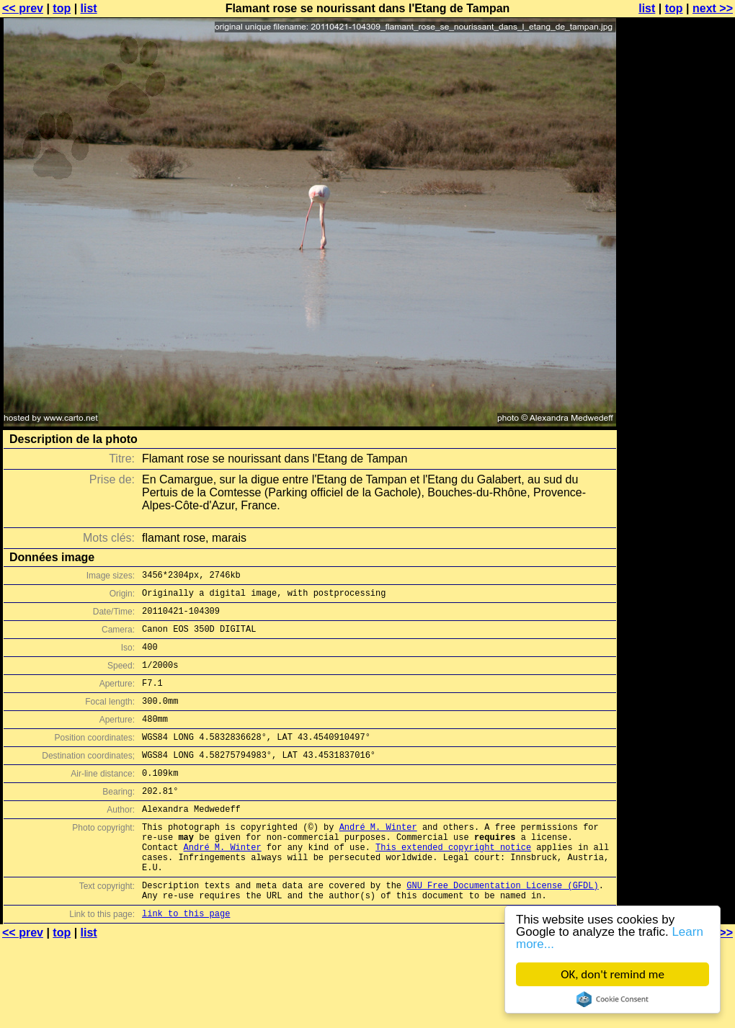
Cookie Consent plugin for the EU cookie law (612, 999)
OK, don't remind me (612, 974)
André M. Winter (378, 859)
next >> (712, 8)
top (62, 8)
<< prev (22, 8)
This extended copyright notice (453, 883)
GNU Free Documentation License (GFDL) (502, 928)
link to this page (186, 961)
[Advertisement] (676, 185)
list (89, 8)
